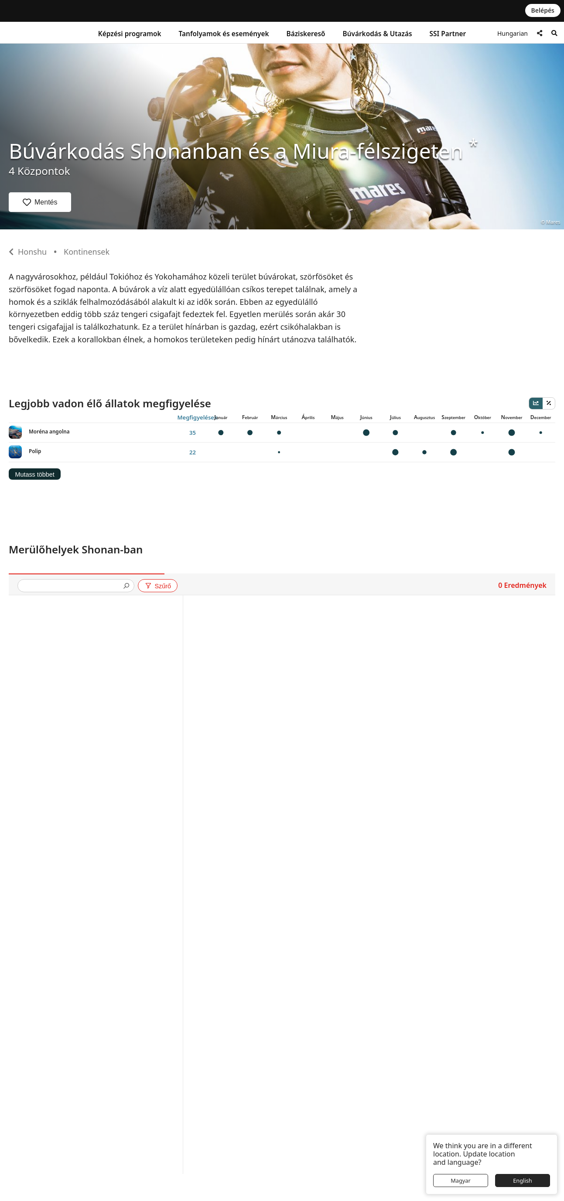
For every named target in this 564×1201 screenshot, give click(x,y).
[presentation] (72, 586)
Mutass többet (34, 474)
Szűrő (157, 586)
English (522, 1180)
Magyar (461, 1180)
